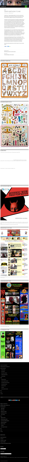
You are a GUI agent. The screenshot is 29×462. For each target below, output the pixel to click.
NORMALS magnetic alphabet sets (5, 366)
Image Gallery (3, 408)
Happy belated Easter (3, 437)
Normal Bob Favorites (4, 374)
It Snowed (1, 438)
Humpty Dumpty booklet (4, 419)
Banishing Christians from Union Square (14, 51)
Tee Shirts (2, 387)
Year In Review (3, 376)
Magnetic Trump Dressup (3, 403)
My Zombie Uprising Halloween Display (5, 443)
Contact (1, 393)
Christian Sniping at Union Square (14, 54)
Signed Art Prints (3, 379)
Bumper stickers (3, 385)
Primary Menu (28, 7)
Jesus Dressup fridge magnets (5, 382)
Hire (1, 390)
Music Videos (3, 371)
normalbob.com (3, 6)
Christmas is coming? (3, 440)
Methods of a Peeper (4, 411)
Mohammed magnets (4, 384)
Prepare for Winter (3, 441)
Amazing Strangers (3, 368)
